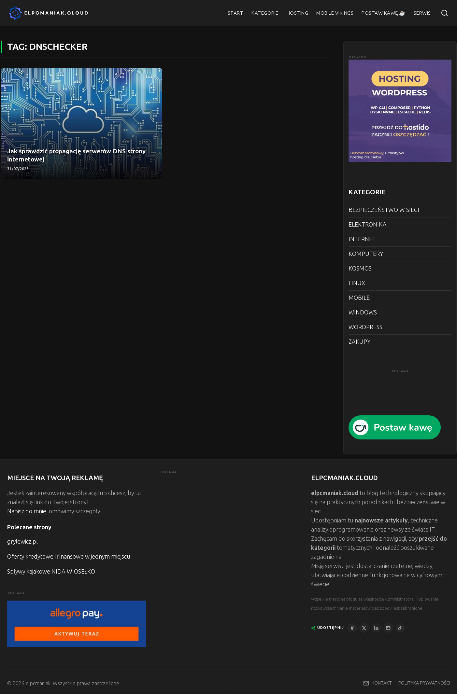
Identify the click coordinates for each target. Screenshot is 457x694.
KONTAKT (382, 683)
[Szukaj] (444, 13)
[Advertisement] (228, 520)
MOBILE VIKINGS (334, 13)
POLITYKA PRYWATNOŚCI (424, 683)
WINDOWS (363, 312)
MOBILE (359, 297)
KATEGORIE (264, 13)
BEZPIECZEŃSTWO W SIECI (384, 210)
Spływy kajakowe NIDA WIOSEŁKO (51, 571)
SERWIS (422, 13)
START (236, 13)
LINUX (357, 283)
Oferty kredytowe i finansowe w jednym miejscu (68, 556)
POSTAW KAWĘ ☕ (384, 13)
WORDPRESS (365, 327)
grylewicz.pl (22, 541)
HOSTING (297, 13)
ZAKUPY (359, 341)
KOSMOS (360, 268)
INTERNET (362, 239)
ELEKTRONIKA (368, 224)
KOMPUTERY (366, 253)
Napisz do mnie (26, 511)
